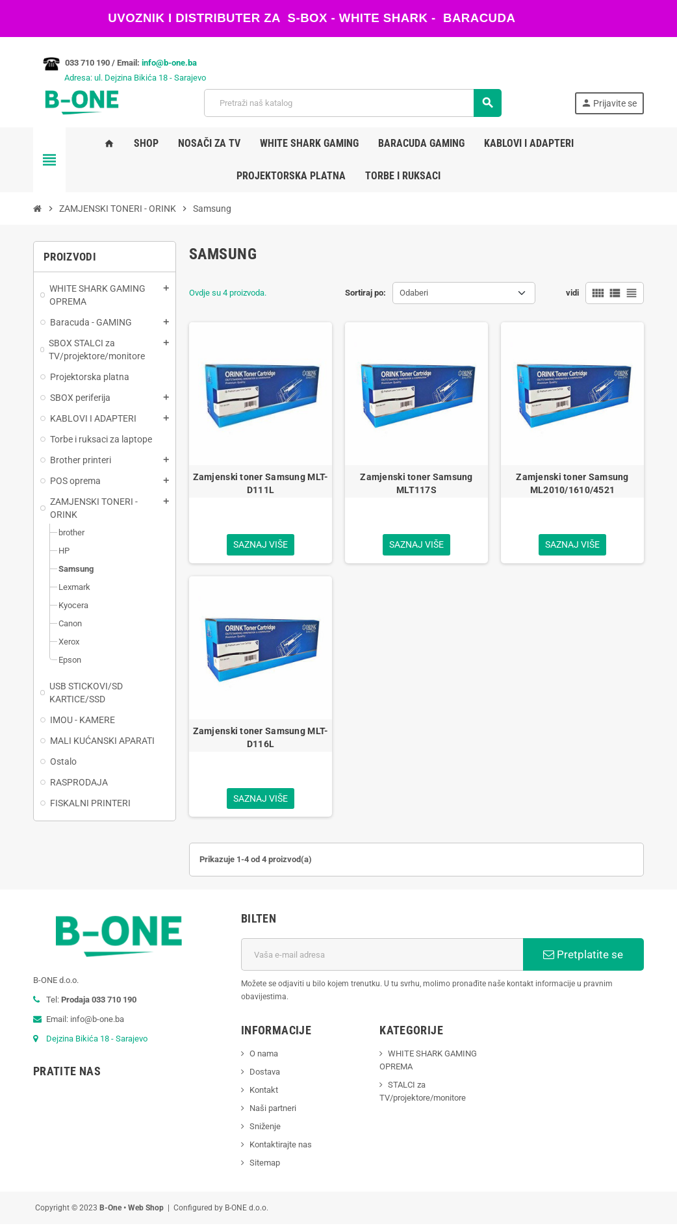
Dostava (264, 1074)
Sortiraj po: (365, 293)
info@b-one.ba (169, 63)
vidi (572, 293)
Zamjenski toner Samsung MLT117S (416, 483)
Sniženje (265, 1128)
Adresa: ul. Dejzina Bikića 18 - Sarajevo (119, 78)
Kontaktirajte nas (280, 1146)
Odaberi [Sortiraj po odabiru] (414, 293)
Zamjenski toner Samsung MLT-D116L (261, 738)
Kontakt (263, 1092)
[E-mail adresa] (382, 956)
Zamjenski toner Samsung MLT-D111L (261, 483)
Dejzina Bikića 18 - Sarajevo (96, 1040)
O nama (263, 1055)
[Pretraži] (352, 103)
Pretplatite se (583, 956)
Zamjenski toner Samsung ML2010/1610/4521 (572, 483)
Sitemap (264, 1164)
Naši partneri (272, 1110)
